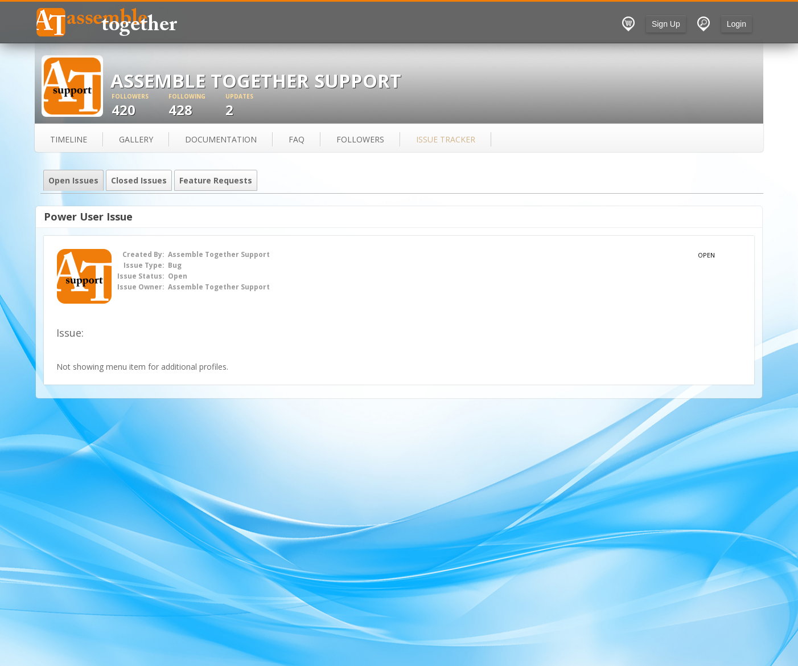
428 (196, 105)
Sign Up (666, 23)
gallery (136, 139)
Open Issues (73, 180)
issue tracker (445, 139)
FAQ (297, 139)
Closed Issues (139, 180)
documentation (221, 139)
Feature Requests (215, 180)
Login (736, 23)
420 (140, 105)
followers (360, 139)
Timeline (68, 139)
